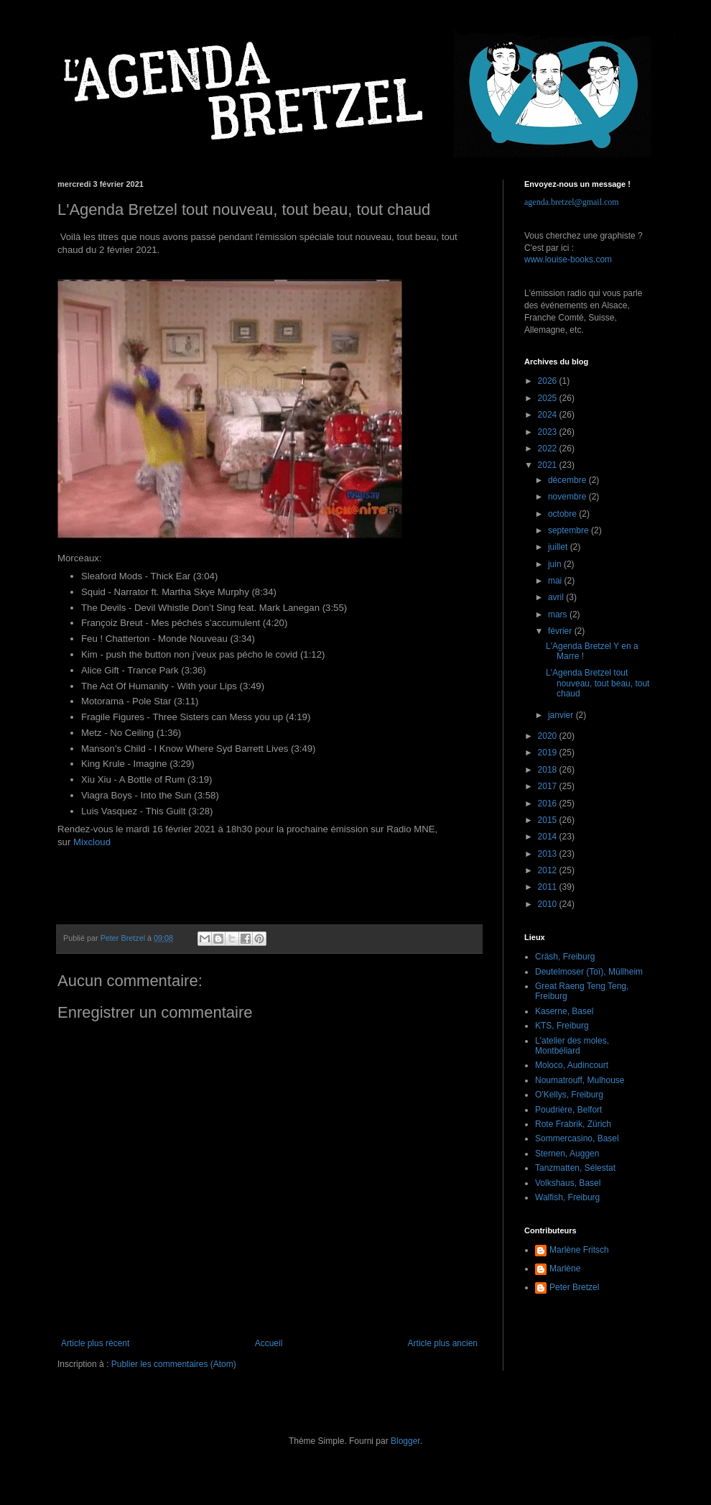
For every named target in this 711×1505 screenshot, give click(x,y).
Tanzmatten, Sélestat (575, 1168)
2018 (548, 770)
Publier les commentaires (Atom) (173, 1364)
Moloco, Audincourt (571, 1065)
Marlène (564, 1269)
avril (557, 597)
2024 (548, 415)
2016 (548, 803)
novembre (568, 497)
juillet (559, 547)
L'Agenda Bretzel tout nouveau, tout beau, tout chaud (597, 683)
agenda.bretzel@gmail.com (571, 202)
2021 (548, 465)
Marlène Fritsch (579, 1250)
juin (556, 564)
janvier (562, 715)
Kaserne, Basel (564, 1011)
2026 (548, 381)
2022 (548, 448)
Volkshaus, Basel (567, 1183)
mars (559, 614)
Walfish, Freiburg (567, 1197)
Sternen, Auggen (567, 1154)
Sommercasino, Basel (577, 1138)
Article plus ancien (443, 1343)
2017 (548, 786)
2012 (548, 870)
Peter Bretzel (574, 1287)
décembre (568, 480)
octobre (563, 514)
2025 (548, 398)
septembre (569, 530)
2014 (548, 837)
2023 (548, 432)
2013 (548, 854)
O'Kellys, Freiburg (569, 1095)
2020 (548, 736)
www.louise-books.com (568, 259)
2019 (548, 752)
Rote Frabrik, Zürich (573, 1124)
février (561, 631)
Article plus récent (95, 1343)
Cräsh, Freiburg (565, 957)
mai (556, 581)
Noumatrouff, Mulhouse (580, 1080)
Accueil (269, 1343)
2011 (548, 887)
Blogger (405, 1441)
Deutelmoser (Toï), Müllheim (589, 972)
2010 (548, 904)
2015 (548, 820)
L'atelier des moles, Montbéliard (572, 1046)
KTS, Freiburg (562, 1026)
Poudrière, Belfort (568, 1110)
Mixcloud (92, 842)
